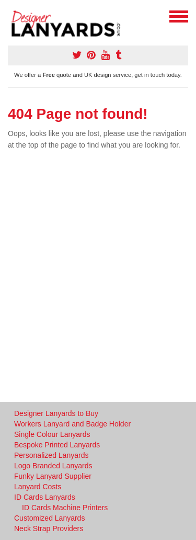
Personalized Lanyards (51, 455)
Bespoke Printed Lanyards (57, 445)
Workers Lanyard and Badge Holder (72, 424)
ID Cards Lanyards (44, 497)
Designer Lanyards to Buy (56, 413)
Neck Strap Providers (48, 528)
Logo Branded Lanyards (53, 466)
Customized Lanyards (49, 518)
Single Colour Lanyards (52, 434)
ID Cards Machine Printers (65, 507)
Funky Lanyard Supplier (52, 476)
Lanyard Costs (37, 486)
